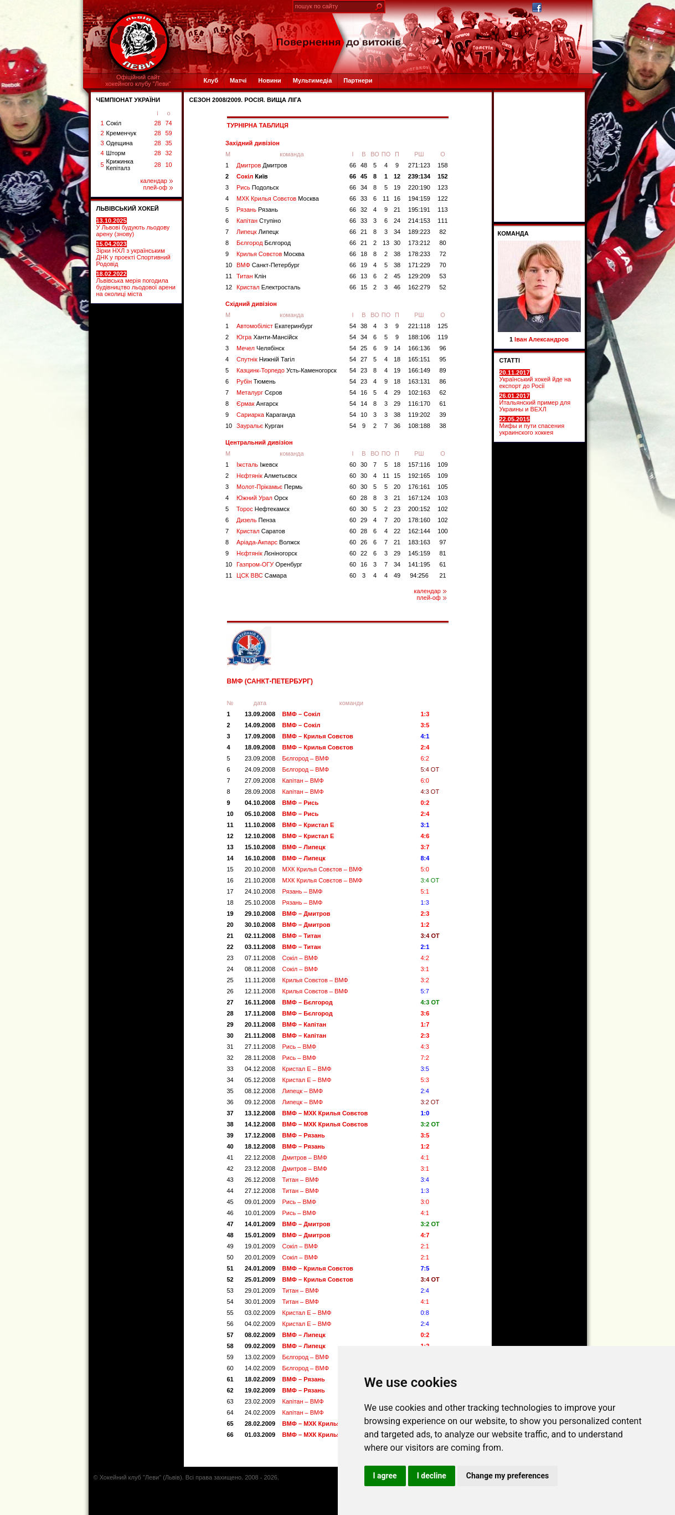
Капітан (258, 220)
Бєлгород (263, 242)
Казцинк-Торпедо (286, 370)
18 (363, 254)
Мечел (260, 348)
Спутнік (265, 359)
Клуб (211, 80)
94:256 (419, 575)
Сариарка (265, 414)
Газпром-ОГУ (269, 564)
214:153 (419, 220)
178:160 (419, 520)
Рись (257, 187)
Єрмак (257, 403)
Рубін (256, 381)
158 (442, 165)
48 (363, 165)
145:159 (419, 553)
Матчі (238, 80)
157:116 (419, 464)
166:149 (419, 370)
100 (442, 531)
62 (442, 392)
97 (442, 542)
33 (363, 198)
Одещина (119, 143)
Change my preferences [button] (507, 1475)
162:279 (419, 287)
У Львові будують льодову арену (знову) (133, 227)
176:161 (419, 486)
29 (397, 392)
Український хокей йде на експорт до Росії (535, 379)
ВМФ (268, 265)
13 (386, 242)
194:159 (419, 198)
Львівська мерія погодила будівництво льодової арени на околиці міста (136, 284)
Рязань (257, 209)
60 (352, 464)
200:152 (419, 509)
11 (386, 198)
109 (442, 464)
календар (157, 180)
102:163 (419, 392)
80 (442, 242)
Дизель (256, 520)
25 (363, 348)
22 (397, 531)
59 (168, 133)
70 (442, 265)
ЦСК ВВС (261, 575)
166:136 (419, 348)
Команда (513, 233)
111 (442, 220)
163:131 (419, 381)
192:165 (419, 475)
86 (442, 381)
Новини (269, 80)
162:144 (419, 531)
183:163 (419, 542)
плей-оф (157, 187)
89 (442, 370)
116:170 (419, 403)
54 (352, 326)
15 (363, 287)
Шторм (116, 153)
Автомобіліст (274, 326)
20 (397, 486)
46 (397, 287)
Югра (267, 337)
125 (442, 326)
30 (397, 242)
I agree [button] (385, 1475)
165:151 (419, 359)
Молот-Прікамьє (269, 486)
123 (442, 187)
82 (442, 231)
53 (442, 276)
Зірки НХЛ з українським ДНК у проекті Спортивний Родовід (133, 254)
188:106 (419, 337)
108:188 (419, 425)
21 (397, 209)
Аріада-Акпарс (268, 542)
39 (442, 414)
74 (168, 123)
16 (397, 198)
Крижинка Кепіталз (119, 164)
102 (442, 509)
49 (397, 575)
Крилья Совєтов (270, 254)
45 (363, 176)
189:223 (419, 231)
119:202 (419, 414)
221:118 (419, 326)
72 (442, 254)
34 (363, 187)
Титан (251, 276)
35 (168, 143)
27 (363, 359)
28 (157, 123)
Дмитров (261, 165)
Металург (259, 392)
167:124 (419, 497)
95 (442, 359)
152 (442, 176)
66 (352, 165)
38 (397, 254)
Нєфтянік (266, 475)
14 (397, 348)
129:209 (419, 276)
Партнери (357, 80)
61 (442, 403)
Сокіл (114, 123)
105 (442, 486)
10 (168, 164)
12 (397, 176)
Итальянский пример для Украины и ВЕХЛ (535, 402)
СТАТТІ (510, 360)
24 (397, 220)
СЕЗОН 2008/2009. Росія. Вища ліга (245, 99)
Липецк (257, 231)
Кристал (268, 287)
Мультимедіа (312, 80)
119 (442, 337)
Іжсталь (257, 464)
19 (397, 187)
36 (397, 425)
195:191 (419, 209)
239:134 (419, 176)
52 (442, 287)
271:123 (419, 165)
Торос (263, 509)
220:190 (419, 187)
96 (442, 348)
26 (363, 542)
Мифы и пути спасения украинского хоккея (532, 426)
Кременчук (121, 133)
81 (442, 553)
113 (442, 209)
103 (442, 497)
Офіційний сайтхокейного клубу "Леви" (138, 80)
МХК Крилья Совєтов (277, 198)
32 (168, 153)
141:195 (419, 564)
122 (442, 198)
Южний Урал (262, 497)
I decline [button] (431, 1475)
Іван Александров (541, 339)
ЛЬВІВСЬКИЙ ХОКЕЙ (127, 208)
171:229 (419, 265)
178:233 (419, 254)
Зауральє (260, 425)
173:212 (419, 242)
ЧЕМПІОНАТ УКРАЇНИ (128, 99)
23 (363, 370)
